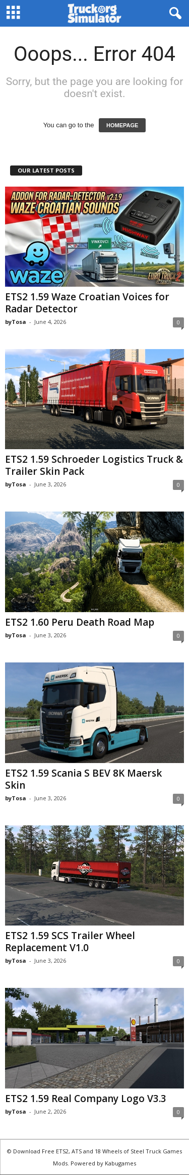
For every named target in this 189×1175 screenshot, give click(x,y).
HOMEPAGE (122, 125)
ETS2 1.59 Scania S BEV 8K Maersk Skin (83, 779)
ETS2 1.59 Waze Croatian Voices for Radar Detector (87, 302)
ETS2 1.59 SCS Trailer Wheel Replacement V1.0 (70, 941)
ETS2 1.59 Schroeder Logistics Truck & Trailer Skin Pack (94, 465)
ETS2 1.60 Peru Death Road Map (79, 622)
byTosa (15, 321)
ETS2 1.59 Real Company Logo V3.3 (85, 1098)
